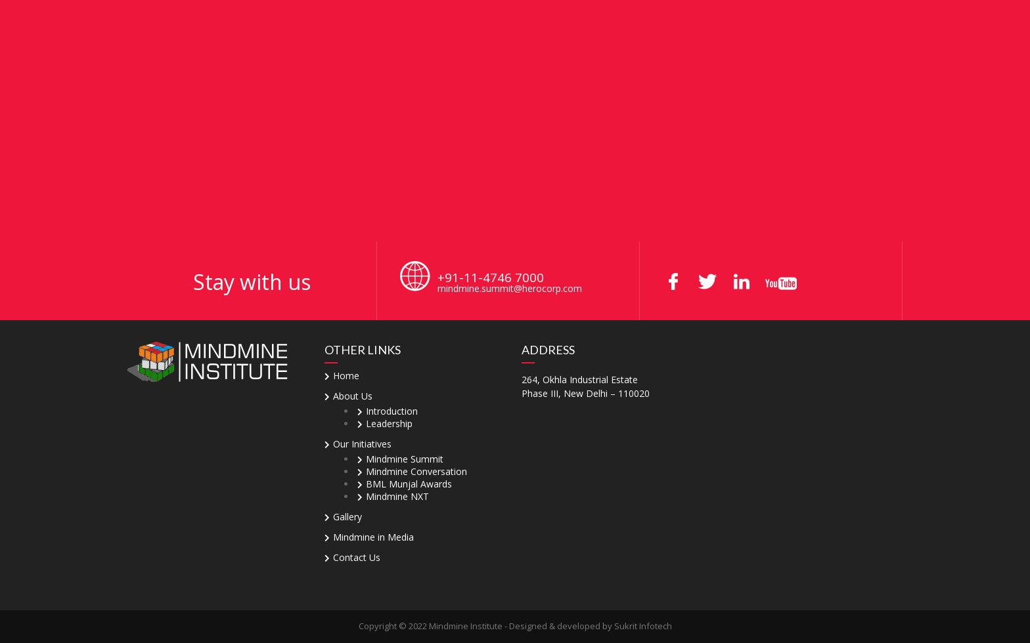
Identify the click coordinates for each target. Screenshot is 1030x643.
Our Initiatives (362, 444)
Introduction (392, 411)
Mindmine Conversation (416, 471)
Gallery (347, 516)
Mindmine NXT (397, 496)
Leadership (389, 423)
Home (346, 375)
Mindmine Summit (404, 459)
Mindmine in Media (373, 537)
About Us (352, 396)
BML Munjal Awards (409, 484)
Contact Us (356, 557)
